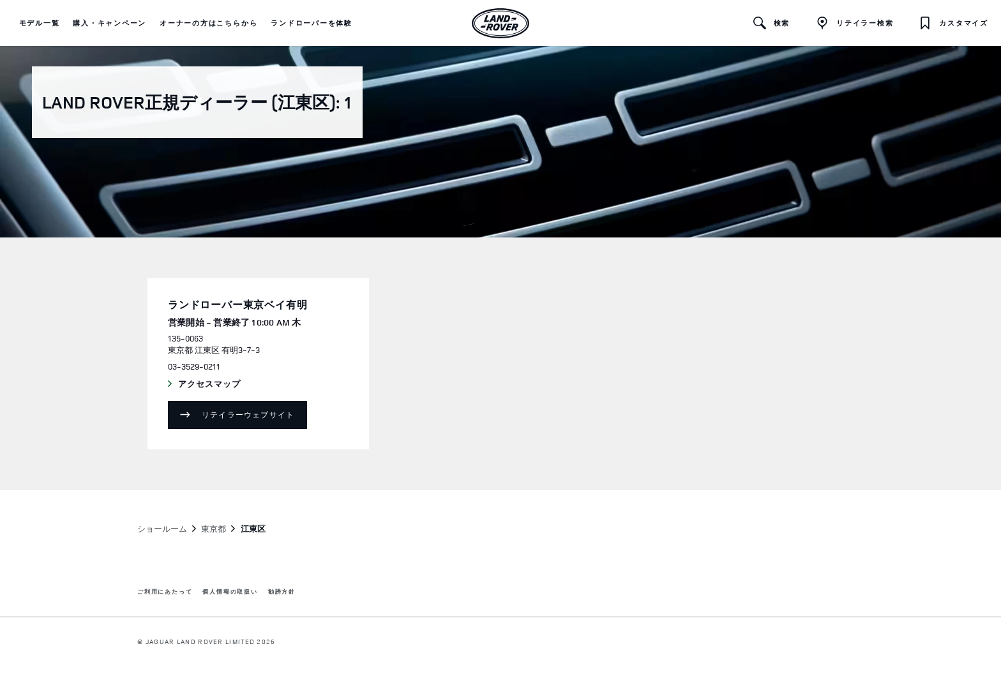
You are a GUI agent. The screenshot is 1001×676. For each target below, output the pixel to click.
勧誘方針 (282, 592)
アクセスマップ (221, 384)
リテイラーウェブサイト (248, 414)
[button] (39, 23)
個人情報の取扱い (229, 592)
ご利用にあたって (164, 592)
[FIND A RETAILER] (854, 23)
